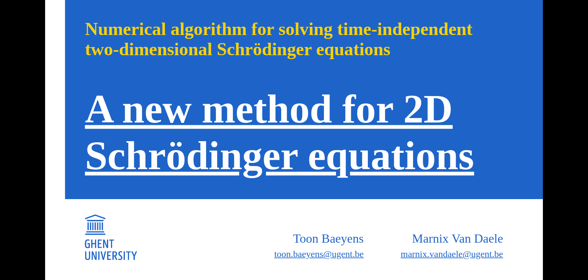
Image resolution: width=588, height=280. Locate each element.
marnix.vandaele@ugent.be (452, 254)
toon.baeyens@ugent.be (319, 254)
